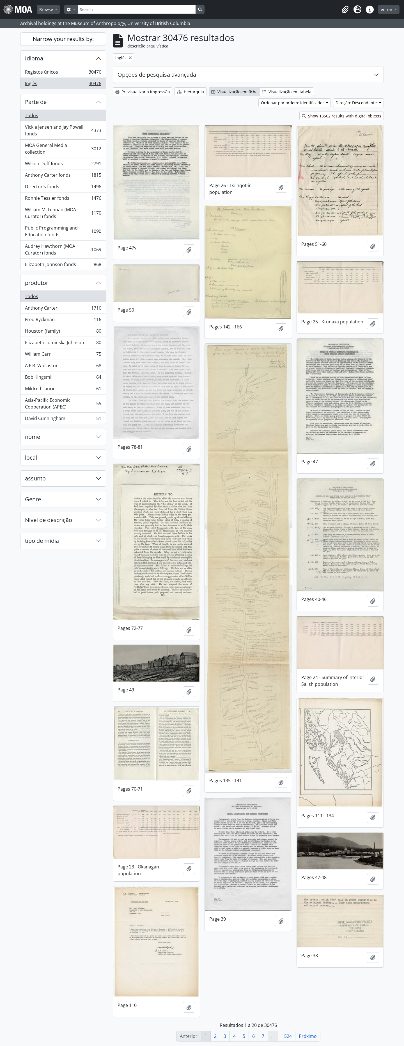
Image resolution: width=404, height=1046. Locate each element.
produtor (36, 283)
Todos (31, 115)
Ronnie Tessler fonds (63, 199)
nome (32, 437)
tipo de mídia (42, 540)
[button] (345, 9)
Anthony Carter (63, 309)
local (31, 457)
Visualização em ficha (234, 91)
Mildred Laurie (63, 389)
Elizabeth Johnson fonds (63, 265)
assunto (35, 478)
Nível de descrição (48, 520)
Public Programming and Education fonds (63, 231)
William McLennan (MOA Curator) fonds (63, 213)
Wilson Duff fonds (63, 164)
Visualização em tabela (286, 91)
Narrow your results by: (63, 39)
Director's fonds (63, 187)
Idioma (34, 58)
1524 (287, 1036)
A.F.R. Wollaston (63, 366)
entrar (387, 9)
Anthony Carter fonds (63, 176)
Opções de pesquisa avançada (157, 74)
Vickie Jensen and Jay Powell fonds (63, 130)
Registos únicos (63, 73)
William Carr (63, 355)
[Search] (136, 9)
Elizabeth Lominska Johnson (63, 343)
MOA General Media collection (63, 148)
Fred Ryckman (63, 320)
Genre (33, 499)
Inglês (63, 84)
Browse (46, 9)
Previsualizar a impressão (142, 91)
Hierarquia (190, 91)
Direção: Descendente (357, 102)
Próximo (308, 1036)
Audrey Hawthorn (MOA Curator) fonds (63, 249)
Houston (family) (63, 332)
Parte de (36, 102)
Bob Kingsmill (63, 378)
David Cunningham (63, 419)
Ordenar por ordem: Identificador (293, 102)
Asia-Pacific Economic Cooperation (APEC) (63, 403)
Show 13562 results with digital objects (341, 116)
